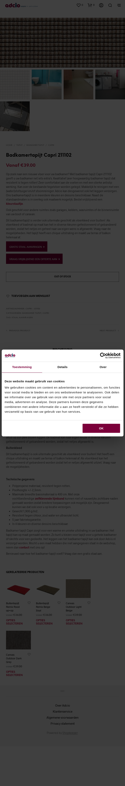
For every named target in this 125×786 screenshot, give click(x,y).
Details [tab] (63, 367)
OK (101, 428)
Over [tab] (103, 367)
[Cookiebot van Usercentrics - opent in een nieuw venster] (102, 356)
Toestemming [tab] (22, 367)
